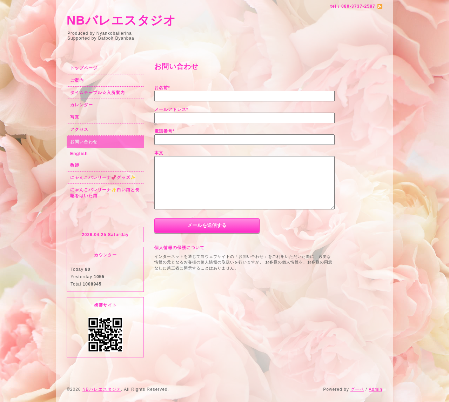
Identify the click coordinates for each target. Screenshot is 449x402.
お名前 (162, 87)
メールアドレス (171, 109)
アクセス (79, 129)
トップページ (84, 68)
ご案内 (77, 80)
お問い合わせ (84, 141)
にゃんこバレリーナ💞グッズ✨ (103, 177)
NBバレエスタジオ (121, 20)
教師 (74, 165)
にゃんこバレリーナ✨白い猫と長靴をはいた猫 (105, 192)
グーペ (357, 389)
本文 (158, 152)
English (79, 153)
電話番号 (164, 131)
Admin (375, 389)
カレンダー (81, 104)
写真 (74, 117)
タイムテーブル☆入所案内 (97, 92)
